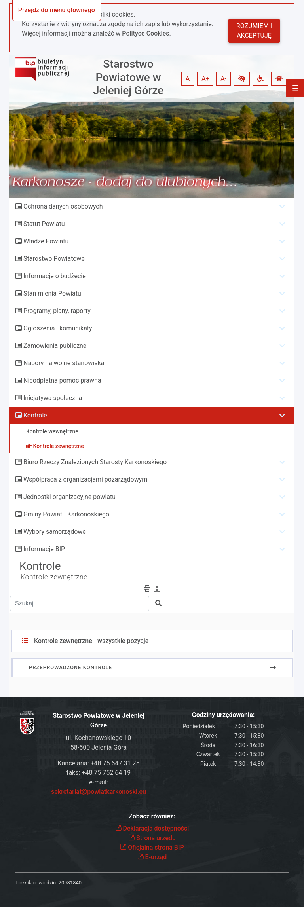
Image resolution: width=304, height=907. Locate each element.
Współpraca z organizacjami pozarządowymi (86, 479)
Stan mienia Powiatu (52, 293)
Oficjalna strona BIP (152, 847)
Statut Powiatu (44, 224)
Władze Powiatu (45, 241)
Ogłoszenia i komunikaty (57, 328)
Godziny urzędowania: (223, 715)
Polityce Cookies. (146, 33)
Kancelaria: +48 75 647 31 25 (99, 763)
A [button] (188, 78)
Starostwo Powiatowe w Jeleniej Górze (128, 77)
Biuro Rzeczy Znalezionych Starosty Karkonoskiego (95, 462)
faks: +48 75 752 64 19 (98, 772)
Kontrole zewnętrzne (54, 577)
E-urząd (152, 857)
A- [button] (223, 78)
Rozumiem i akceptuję (254, 30)
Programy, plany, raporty (57, 311)
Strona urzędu (152, 838)
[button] (242, 79)
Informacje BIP (44, 549)
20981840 (70, 883)
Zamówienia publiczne (54, 345)
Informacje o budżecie (54, 276)
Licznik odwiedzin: (36, 883)
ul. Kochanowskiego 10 (98, 738)
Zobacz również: (152, 816)
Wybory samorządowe (54, 531)
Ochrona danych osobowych (63, 206)
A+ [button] (205, 78)
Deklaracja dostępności (152, 828)
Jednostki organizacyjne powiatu (69, 497)
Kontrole (35, 415)
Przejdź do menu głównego (56, 10)
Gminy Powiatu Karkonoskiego (66, 514)
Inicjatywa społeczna (52, 398)
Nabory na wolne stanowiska (63, 363)
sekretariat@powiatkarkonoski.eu (98, 791)
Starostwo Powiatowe (54, 258)
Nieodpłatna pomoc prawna (62, 380)
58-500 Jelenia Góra (98, 747)
